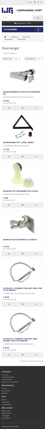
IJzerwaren (26, 37)
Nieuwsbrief (6, 418)
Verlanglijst (5, 416)
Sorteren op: (7, 59)
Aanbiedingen (6, 404)
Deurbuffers (8, 39)
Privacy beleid (6, 380)
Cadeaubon (6, 402)
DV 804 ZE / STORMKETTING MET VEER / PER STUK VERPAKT (22, 289)
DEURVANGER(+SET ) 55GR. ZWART (18, 142)
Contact (4, 388)
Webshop (14, 37)
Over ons (5, 375)
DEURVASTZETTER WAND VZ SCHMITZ (20, 239)
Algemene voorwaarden (10, 382)
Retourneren (6, 391)
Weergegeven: (30, 59)
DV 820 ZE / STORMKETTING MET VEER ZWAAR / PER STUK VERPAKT (20, 340)
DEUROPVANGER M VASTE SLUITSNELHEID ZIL (21, 93)
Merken (4, 400)
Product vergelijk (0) (10, 53)
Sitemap (4, 393)
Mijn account (6, 411)
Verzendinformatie (8, 377)
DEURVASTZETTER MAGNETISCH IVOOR (20, 191)
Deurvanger (22, 39)
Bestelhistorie (6, 413)
